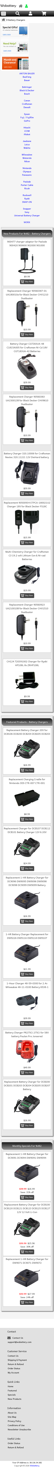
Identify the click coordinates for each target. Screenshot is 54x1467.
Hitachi (26, 127)
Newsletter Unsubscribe (19, 1429)
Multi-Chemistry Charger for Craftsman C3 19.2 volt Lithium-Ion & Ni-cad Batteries (27, 555)
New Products (14, 1398)
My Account (13, 1372)
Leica (27, 144)
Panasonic (27, 175)
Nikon (27, 161)
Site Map (12, 1416)
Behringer (27, 87)
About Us (12, 1412)
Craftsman (27, 104)
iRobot (27, 134)
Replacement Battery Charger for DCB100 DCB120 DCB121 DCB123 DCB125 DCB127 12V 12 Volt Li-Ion (27, 1208)
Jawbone (27, 141)
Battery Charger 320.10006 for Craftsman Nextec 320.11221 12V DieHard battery (27, 455)
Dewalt (26, 107)
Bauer (27, 80)
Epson (27, 114)
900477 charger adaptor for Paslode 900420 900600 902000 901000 (27, 243)
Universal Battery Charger (27, 215)
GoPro (27, 120)
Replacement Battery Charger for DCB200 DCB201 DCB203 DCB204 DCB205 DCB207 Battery (27, 1085)
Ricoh (27, 188)
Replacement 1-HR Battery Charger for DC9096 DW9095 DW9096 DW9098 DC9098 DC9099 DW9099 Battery (27, 881)
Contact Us (17, 1337)
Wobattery (34, 1465)
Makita (27, 147)
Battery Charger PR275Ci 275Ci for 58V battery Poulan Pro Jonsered (27, 1034)
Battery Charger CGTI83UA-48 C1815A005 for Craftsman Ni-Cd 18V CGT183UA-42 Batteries (27, 347)
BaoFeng (27, 76)
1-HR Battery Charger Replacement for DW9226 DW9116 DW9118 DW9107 (27, 936)
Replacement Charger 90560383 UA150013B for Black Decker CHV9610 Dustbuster (27, 400)
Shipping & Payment (17, 1359)
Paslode (27, 181)
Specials (12, 1394)
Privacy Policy (14, 1421)
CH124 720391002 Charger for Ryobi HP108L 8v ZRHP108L (27, 663)
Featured (12, 1390)
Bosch (27, 93)
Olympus (27, 171)
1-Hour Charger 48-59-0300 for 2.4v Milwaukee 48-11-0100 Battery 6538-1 (27, 985)
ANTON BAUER (27, 73)
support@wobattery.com (19, 1342)
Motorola (27, 158)
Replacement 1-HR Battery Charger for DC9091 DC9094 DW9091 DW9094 (27, 1156)
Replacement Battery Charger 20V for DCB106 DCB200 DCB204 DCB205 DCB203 (27, 732)
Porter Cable (27, 185)
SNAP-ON (27, 202)
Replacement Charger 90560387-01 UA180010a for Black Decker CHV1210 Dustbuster (27, 294)
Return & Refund (16, 1364)
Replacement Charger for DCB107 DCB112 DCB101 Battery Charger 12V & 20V (27, 830)
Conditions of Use (16, 1425)
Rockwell (27, 195)
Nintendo (27, 168)
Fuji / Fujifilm (27, 117)
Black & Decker (27, 90)
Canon (27, 100)
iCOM (27, 131)
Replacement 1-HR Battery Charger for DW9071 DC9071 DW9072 (27, 1261)
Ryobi (27, 198)
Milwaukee (27, 154)
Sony (27, 212)
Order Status (14, 1368)
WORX (27, 222)
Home (10, 1386)
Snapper (27, 208)
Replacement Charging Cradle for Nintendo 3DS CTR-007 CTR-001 (27, 781)
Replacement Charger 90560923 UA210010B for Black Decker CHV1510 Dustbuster (27, 608)
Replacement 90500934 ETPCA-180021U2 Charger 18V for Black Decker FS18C (27, 504)
